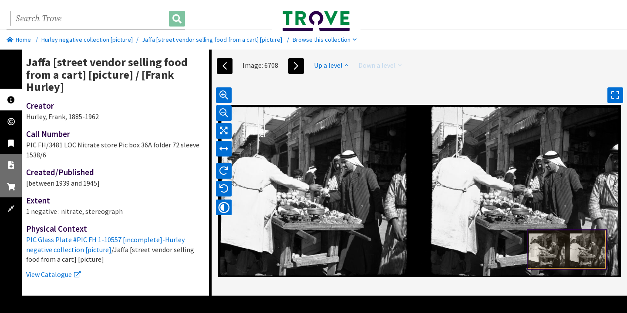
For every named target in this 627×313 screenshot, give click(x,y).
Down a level (379, 65)
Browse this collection (325, 39)
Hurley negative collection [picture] (87, 39)
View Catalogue (53, 274)
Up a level (331, 65)
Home (19, 39)
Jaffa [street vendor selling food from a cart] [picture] (212, 39)
